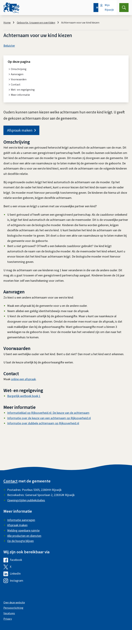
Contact (15, 84)
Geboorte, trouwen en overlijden (36, 23)
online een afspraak (23, 379)
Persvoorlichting (13, 608)
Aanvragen (17, 74)
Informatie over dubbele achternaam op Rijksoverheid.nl (43, 423)
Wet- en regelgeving (23, 90)
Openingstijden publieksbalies (26, 500)
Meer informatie (20, 95)
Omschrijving (18, 69)
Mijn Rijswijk (109, 7)
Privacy (7, 619)
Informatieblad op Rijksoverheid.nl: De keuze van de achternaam (48, 413)
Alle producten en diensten (24, 536)
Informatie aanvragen (21, 520)
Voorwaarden (18, 79)
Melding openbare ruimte (23, 530)
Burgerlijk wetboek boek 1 (23, 396)
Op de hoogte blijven (20, 541)
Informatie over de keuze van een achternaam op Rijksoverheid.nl (49, 418)
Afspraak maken (21, 130)
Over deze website (14, 602)
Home (7, 23)
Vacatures (9, 613)
